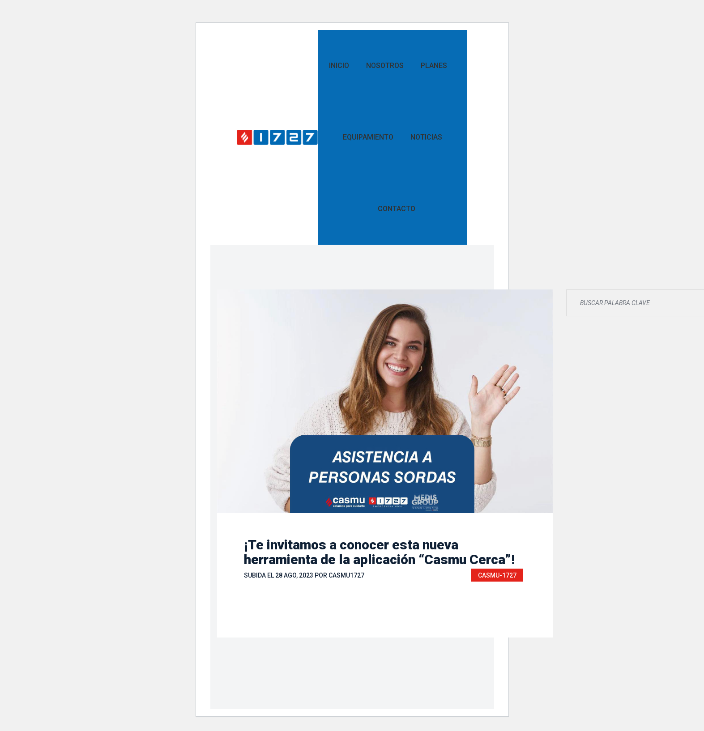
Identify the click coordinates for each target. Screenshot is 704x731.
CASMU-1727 (497, 575)
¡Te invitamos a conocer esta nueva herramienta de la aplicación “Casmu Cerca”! (379, 552)
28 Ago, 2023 (294, 575)
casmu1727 (346, 575)
